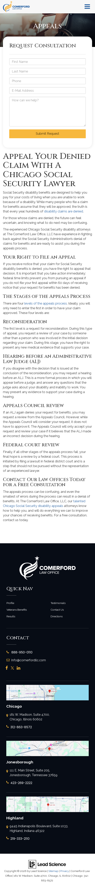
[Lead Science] (47, 864)
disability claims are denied (63, 211)
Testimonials (58, 603)
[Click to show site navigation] (87, 6)
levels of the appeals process (45, 303)
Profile (10, 603)
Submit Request (47, 133)
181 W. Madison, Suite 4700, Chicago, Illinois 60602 (28, 717)
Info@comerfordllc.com (26, 660)
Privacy (64, 871)
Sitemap (53, 871)
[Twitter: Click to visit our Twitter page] (12, 668)
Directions (57, 616)
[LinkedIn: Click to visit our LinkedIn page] (18, 668)
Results (10, 616)
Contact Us (57, 609)
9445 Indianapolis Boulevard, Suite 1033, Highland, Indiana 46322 (37, 828)
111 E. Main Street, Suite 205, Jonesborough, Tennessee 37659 (31, 773)
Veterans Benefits (16, 609)
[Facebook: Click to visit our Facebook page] (7, 668)
